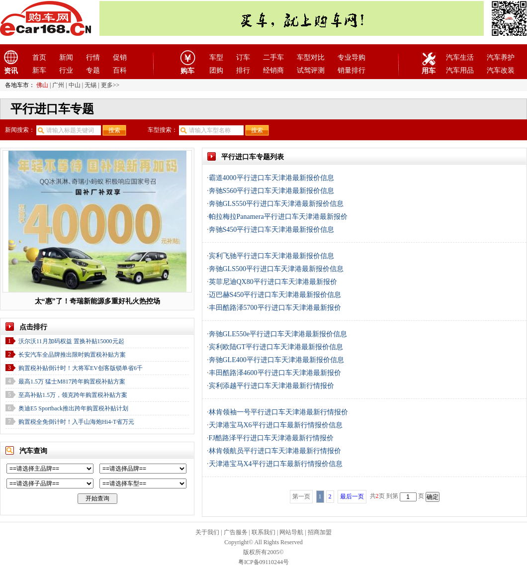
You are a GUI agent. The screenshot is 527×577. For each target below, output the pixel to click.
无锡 (90, 85)
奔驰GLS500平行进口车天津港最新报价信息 (276, 269)
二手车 (273, 57)
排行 (243, 70)
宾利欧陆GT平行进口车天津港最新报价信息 (276, 347)
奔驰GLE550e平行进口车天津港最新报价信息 (278, 334)
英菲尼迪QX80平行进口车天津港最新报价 (273, 282)
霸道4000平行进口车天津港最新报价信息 (271, 178)
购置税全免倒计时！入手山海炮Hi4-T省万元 (76, 421)
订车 (243, 57)
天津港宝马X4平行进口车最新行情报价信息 (276, 464)
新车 (39, 70)
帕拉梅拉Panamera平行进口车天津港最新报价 (278, 216)
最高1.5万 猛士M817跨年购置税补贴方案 (71, 381)
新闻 (66, 57)
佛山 (42, 85)
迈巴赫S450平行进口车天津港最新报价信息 (275, 294)
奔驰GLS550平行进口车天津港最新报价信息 (276, 203)
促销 (120, 57)
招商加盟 (320, 532)
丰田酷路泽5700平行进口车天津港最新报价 (275, 307)
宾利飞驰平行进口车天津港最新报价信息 (271, 256)
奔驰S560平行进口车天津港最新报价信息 (272, 190)
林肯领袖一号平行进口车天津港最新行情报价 (278, 412)
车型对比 (311, 57)
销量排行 (351, 70)
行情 (93, 57)
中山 (75, 85)
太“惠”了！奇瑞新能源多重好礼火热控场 (97, 301)
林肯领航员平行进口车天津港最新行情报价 (275, 451)
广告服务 (236, 532)
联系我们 (263, 532)
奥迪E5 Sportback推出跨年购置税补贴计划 (73, 408)
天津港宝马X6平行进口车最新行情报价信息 (276, 425)
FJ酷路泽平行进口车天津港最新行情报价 (271, 438)
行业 (66, 70)
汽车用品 (460, 70)
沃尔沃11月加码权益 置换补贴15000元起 (71, 341)
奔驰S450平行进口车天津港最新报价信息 (272, 229)
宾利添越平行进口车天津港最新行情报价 (271, 385)
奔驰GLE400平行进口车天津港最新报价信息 (276, 360)
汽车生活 (460, 57)
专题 (93, 70)
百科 (120, 70)
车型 (216, 57)
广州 (58, 85)
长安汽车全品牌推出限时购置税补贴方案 (72, 354)
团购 (216, 70)
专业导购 (351, 57)
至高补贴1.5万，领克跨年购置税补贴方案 (72, 394)
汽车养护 (501, 57)
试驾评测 (311, 70)
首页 (39, 57)
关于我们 (207, 532)
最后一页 (352, 496)
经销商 (273, 70)
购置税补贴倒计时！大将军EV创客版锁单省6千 (80, 368)
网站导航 (291, 532)
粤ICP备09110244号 (263, 562)
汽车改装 (501, 70)
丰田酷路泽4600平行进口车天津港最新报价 (275, 373)
